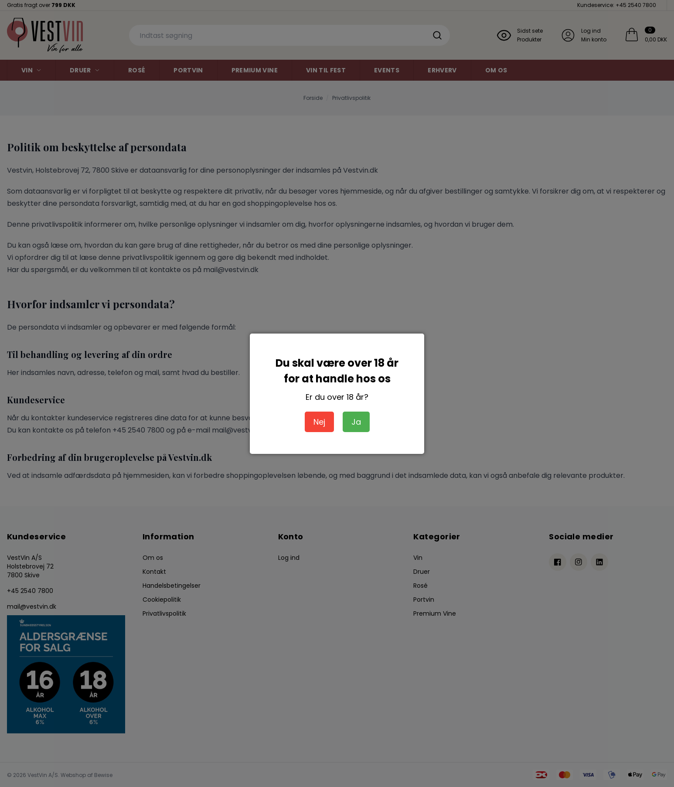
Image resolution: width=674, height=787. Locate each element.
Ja (356, 421)
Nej (319, 421)
